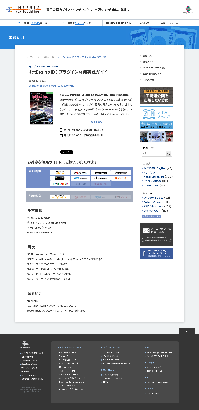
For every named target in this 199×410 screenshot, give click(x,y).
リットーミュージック (111, 374)
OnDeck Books (153, 197)
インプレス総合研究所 (68, 363)
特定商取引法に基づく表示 (32, 379)
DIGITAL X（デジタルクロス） (72, 389)
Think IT (63, 356)
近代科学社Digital (155, 168)
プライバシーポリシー (30, 368)
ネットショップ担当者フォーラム (72, 378)
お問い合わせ (27, 357)
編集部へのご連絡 (29, 364)
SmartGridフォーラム (69, 374)
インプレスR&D (152, 181)
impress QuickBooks (157, 382)
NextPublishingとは (118, 22)
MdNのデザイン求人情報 (157, 356)
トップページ (33, 57)
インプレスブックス (111, 356)
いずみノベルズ (152, 211)
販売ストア (148, 62)
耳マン (106, 382)
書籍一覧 (49, 57)
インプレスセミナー (67, 385)
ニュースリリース (169, 22)
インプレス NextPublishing (44, 66)
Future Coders (153, 202)
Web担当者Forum (68, 359)
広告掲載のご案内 (29, 360)
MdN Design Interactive (159, 352)
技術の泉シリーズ (153, 206)
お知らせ (144, 22)
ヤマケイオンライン (154, 367)
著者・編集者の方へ (152, 74)
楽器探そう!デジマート (112, 378)
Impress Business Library (72, 382)
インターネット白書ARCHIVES (116, 363)
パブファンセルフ (153, 393)
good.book (151, 185)
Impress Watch (67, 352)
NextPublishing (111, 359)
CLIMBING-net (154, 371)
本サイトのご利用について (32, 353)
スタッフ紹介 (149, 80)
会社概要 (25, 371)
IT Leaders (65, 367)
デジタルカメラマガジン (113, 352)
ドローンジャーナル (67, 371)
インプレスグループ (29, 375)
